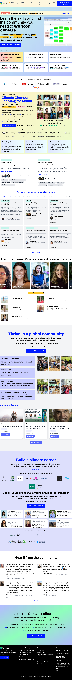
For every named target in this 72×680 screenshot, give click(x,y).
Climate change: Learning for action (26, 650)
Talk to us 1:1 (21, 656)
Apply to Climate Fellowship (64, 3)
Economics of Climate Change (43, 657)
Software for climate (41, 652)
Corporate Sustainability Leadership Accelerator (45, 655)
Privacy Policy (40, 676)
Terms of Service (47, 676)
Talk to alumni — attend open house (25, 125)
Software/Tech (17, 196)
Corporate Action (27, 196)
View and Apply (65, 13)
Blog (57, 668)
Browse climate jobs (60, 657)
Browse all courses (41, 663)
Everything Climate (7, 196)
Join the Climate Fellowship (36, 505)
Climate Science (48, 196)
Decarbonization (58, 196)
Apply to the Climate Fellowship (36, 350)
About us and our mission (62, 666)
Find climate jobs (36, 469)
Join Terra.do (4, 657)
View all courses (36, 252)
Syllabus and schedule (23, 654)
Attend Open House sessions (25, 652)
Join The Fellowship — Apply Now (11, 44)
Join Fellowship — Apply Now (36, 635)
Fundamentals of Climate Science (44, 661)
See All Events (36, 442)
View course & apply (8, 125)
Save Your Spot (5, 434)
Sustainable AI (40, 659)
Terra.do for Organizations (26, 659)
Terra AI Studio (40, 650)
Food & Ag (67, 196)
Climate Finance (38, 196)
